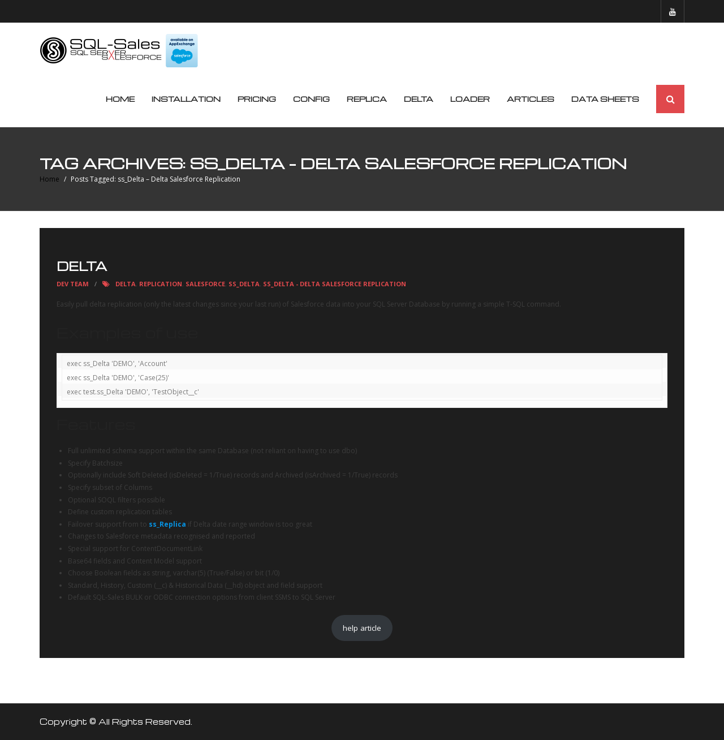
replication (160, 284)
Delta (82, 266)
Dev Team (73, 284)
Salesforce (205, 284)
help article (362, 628)
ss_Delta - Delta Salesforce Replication (334, 284)
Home (120, 99)
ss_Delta (244, 284)
